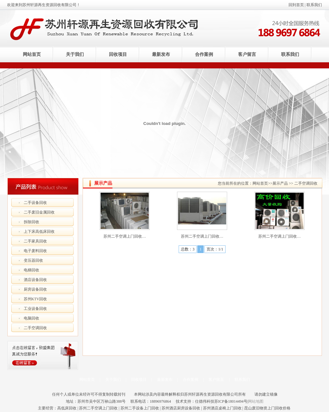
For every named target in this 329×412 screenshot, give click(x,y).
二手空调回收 (35, 328)
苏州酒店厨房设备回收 (181, 408)
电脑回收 (31, 318)
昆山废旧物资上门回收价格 (267, 408)
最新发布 (161, 54)
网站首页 (32, 54)
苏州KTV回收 (35, 299)
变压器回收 (33, 260)
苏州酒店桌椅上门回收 (222, 408)
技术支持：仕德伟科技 (195, 401)
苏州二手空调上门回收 (98, 408)
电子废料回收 (35, 251)
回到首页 (296, 5)
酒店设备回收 (35, 279)
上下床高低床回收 (39, 231)
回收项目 (118, 54)
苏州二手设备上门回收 (139, 408)
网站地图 (255, 401)
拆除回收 (31, 222)
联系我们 (314, 5)
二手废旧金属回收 (39, 212)
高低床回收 (66, 408)
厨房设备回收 (35, 289)
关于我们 (75, 54)
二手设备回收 (35, 202)
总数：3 (187, 249)
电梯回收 (31, 270)
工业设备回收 (35, 308)
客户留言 (247, 54)
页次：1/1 (215, 249)
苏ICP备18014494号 (230, 401)
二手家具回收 (35, 241)
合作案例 (204, 54)
